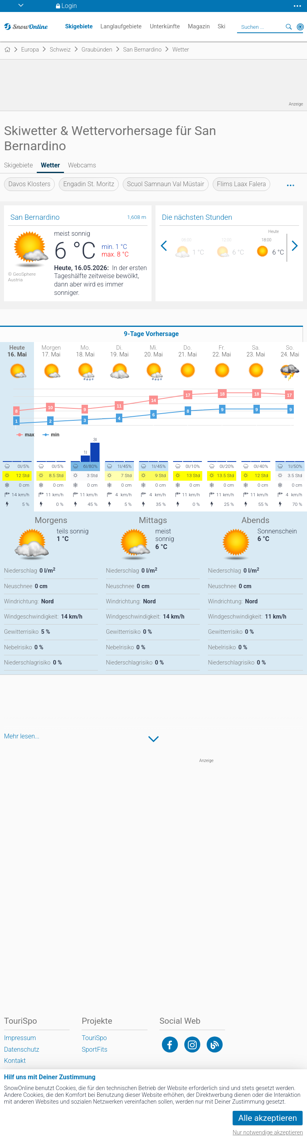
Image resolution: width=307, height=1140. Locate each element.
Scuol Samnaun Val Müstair (165, 184)
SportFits (94, 1049)
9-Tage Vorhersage (151, 334)
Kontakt (15, 1060)
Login (69, 6)
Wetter (50, 165)
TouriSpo (94, 1038)
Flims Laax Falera (241, 184)
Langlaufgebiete (121, 26)
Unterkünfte (165, 26)
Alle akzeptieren (267, 1118)
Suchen (289, 27)
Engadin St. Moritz (88, 184)
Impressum (20, 1038)
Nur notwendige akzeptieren (268, 1132)
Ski (221, 26)
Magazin (199, 26)
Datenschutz (21, 1049)
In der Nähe (300, 27)
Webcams (82, 165)
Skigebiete (18, 165)
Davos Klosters (29, 184)
